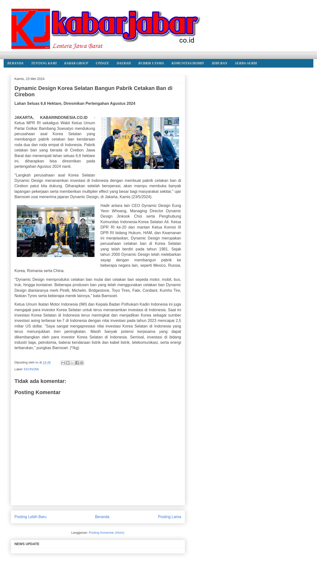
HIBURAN (219, 63)
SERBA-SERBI (246, 63)
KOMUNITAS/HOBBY (187, 63)
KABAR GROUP (76, 63)
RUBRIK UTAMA (151, 63)
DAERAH (124, 63)
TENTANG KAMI (44, 63)
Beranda (102, 517)
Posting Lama (169, 517)
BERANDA (15, 63)
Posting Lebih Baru (31, 517)
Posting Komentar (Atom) (106, 532)
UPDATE (102, 63)
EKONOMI (31, 369)
